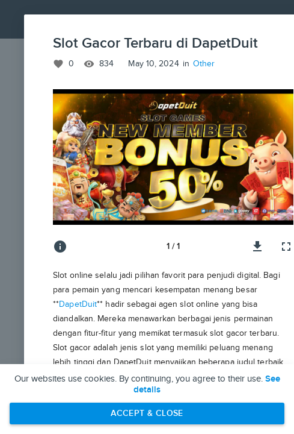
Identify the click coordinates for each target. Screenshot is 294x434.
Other (204, 64)
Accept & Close (147, 413)
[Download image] (257, 246)
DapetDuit (78, 304)
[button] (173, 157)
